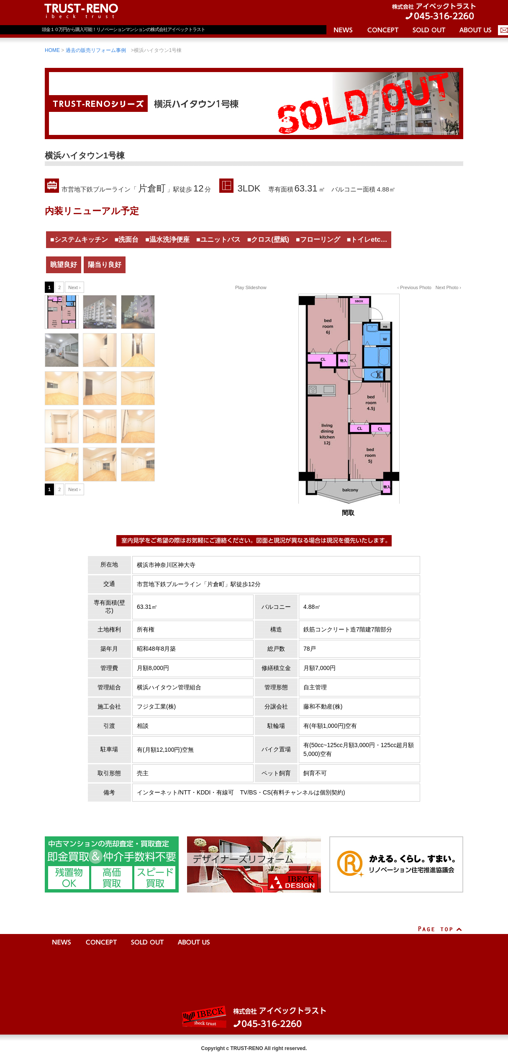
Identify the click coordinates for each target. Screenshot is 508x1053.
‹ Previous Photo (414, 287)
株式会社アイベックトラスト (254, 1017)
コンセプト (383, 31)
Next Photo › (448, 287)
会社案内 (475, 31)
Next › (74, 287)
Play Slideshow (251, 287)
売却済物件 (429, 31)
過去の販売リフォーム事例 (96, 50)
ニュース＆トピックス (343, 31)
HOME (52, 50)
